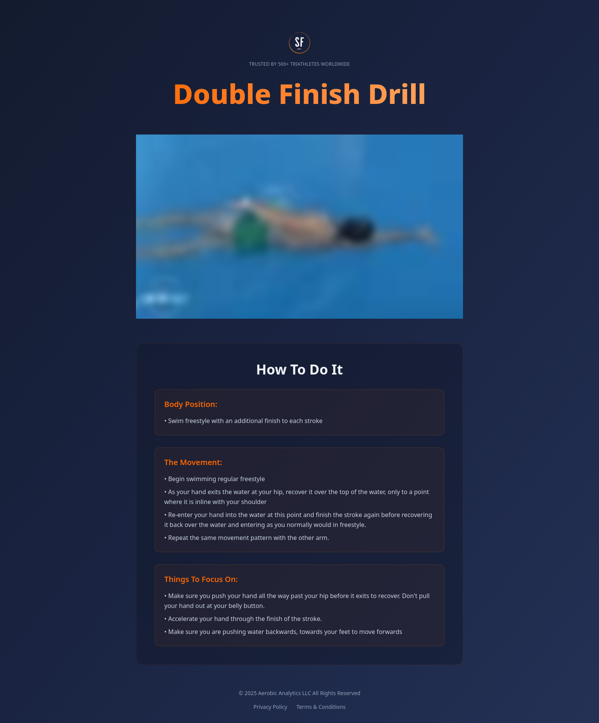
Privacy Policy (270, 706)
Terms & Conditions (321, 706)
